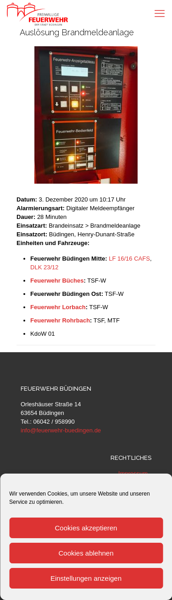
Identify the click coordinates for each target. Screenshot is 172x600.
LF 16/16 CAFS (129, 258)
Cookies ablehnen (85, 553)
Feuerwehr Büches (56, 280)
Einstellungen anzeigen (86, 578)
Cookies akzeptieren (86, 528)
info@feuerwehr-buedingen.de (61, 430)
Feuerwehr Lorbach (58, 307)
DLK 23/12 (44, 267)
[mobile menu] (159, 14)
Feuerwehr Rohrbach (60, 320)
